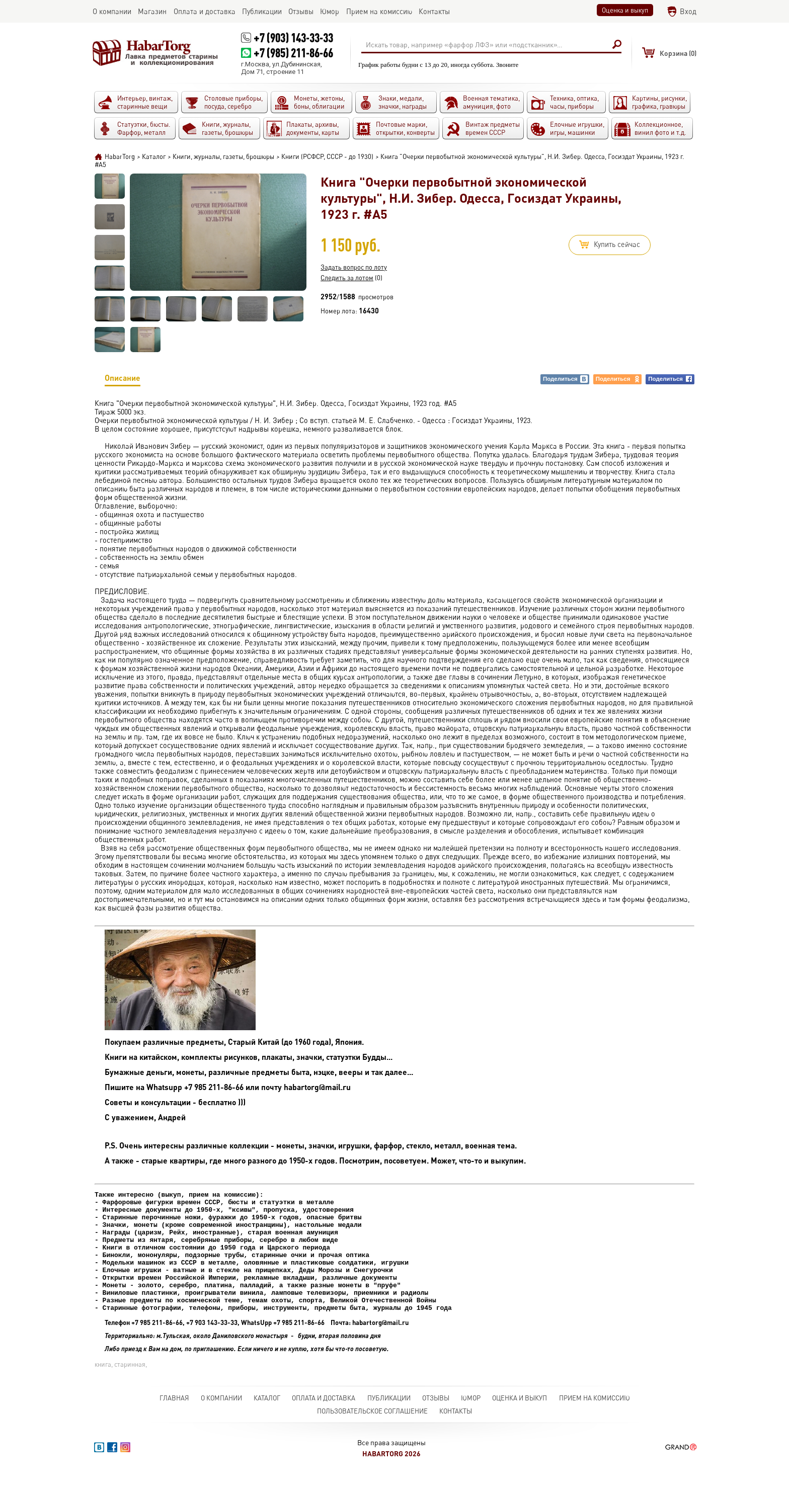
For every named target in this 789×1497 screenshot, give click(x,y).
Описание (122, 379)
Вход (688, 11)
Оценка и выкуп (625, 10)
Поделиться (565, 379)
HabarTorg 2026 (391, 1477)
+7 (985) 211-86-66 (293, 52)
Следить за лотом (347, 278)
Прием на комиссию (594, 1422)
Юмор (471, 1422)
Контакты (455, 1435)
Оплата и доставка (323, 1422)
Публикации (389, 1422)
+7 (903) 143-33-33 (293, 37)
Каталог (267, 1422)
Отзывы (435, 1422)
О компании (221, 1422)
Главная (174, 1422)
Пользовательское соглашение (372, 1435)
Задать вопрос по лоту (354, 267)
